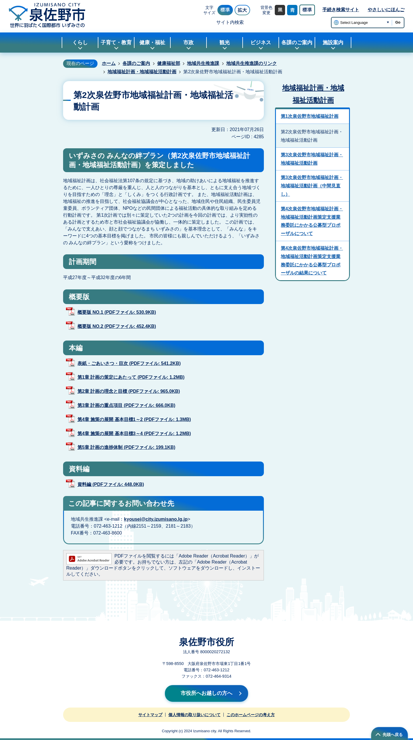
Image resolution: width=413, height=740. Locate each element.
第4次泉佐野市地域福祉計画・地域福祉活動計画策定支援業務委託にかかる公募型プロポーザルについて (312, 221)
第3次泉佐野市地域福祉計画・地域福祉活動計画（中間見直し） (312, 186)
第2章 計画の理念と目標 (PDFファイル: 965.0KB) (128, 391)
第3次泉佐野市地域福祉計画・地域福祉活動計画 (312, 159)
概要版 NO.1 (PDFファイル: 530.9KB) (116, 312)
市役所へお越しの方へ (206, 693)
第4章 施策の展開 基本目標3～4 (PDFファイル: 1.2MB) (134, 433)
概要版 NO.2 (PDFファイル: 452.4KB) (116, 326)
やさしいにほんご (386, 9)
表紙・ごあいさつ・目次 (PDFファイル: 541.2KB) (129, 363)
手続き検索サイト (340, 9)
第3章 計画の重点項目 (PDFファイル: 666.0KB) (126, 405)
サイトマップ (150, 714)
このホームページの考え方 (251, 714)
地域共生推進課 (203, 63)
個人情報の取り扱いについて (194, 714)
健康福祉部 (168, 63)
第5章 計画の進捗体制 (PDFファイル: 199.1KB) (126, 447)
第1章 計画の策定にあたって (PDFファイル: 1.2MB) (130, 377)
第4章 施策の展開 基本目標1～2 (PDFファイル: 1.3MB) (134, 419)
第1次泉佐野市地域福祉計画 (309, 116)
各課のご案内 (136, 63)
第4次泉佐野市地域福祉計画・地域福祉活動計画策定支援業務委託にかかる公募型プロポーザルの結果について (312, 260)
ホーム (109, 63)
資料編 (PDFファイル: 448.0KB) (110, 484)
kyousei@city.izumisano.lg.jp (156, 519)
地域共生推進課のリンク (251, 63)
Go (397, 22)
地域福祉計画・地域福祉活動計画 (142, 71)
